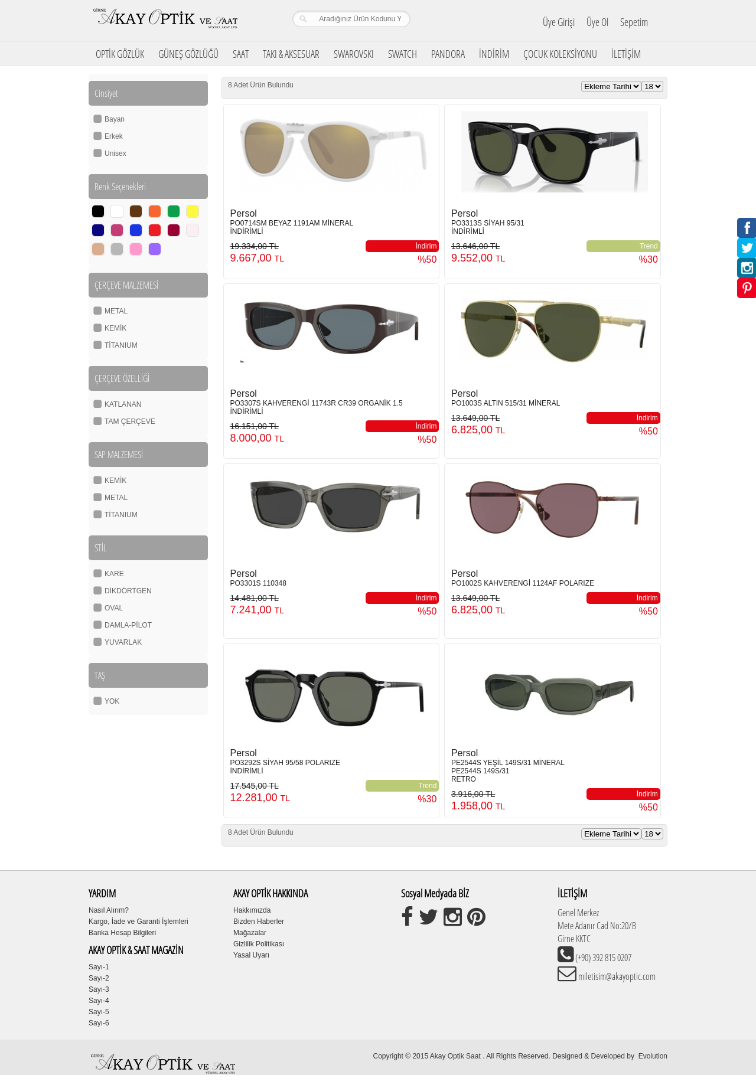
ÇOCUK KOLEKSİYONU (560, 54)
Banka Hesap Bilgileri (122, 933)
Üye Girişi (559, 22)
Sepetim (634, 22)
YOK (112, 701)
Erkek (114, 136)
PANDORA (448, 54)
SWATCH (402, 54)
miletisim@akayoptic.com (616, 976)
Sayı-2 (99, 978)
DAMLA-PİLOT (128, 625)
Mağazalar (249, 933)
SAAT (241, 54)
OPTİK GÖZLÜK (120, 54)
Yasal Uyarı (251, 955)
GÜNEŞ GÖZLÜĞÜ (188, 54)
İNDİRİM (494, 54)
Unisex (115, 153)
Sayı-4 (99, 1000)
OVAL (114, 608)
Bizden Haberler (258, 921)
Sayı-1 (99, 967)
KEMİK (115, 328)
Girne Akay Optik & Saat (165, 21)
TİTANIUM (121, 345)
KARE (114, 574)
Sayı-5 (99, 1012)
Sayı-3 (99, 989)
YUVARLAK (123, 642)
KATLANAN (123, 404)
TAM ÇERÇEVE (130, 421)
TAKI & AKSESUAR (291, 54)
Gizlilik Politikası (258, 944)
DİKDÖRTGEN (128, 591)
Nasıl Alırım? (109, 910)
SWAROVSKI (354, 54)
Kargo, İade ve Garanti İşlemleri (138, 921)
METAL (116, 311)
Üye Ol (597, 22)
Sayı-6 (99, 1023)
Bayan (115, 119)
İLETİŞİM (626, 54)
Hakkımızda (252, 910)
